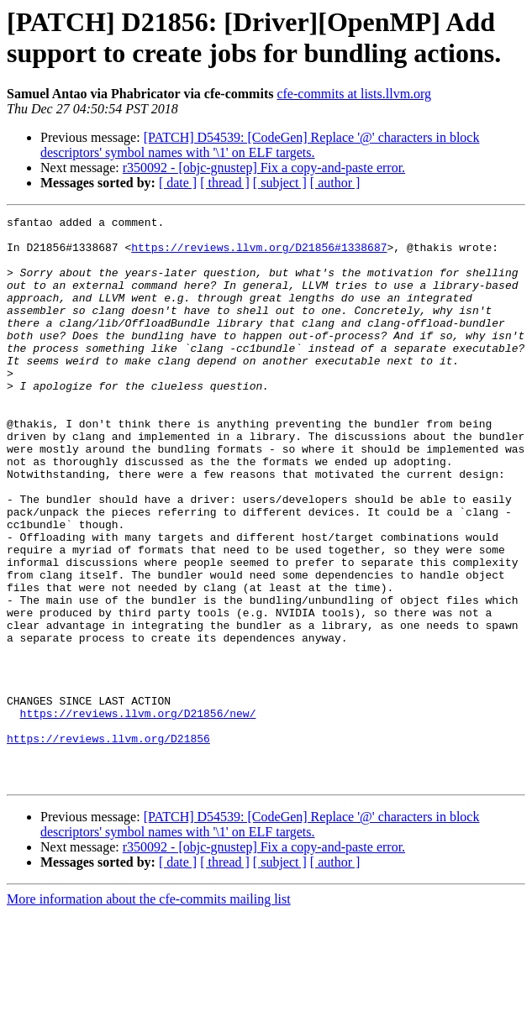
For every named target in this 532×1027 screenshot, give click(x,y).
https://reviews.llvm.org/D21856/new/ (138, 813)
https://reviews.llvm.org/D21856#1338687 (259, 254)
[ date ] (178, 183)
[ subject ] (280, 183)
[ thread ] (225, 183)
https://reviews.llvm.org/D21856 (108, 843)
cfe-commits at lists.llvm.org (354, 93)
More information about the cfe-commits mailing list (149, 1012)
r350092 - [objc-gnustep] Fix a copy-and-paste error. (264, 167)
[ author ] (335, 183)
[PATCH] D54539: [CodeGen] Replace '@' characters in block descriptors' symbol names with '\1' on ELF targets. (259, 145)
